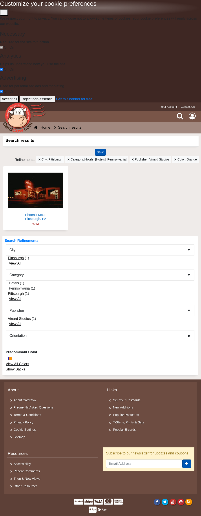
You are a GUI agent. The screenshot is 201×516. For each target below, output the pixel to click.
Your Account (169, 106)
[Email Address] (144, 463)
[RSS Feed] (189, 502)
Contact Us (188, 106)
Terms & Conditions (27, 415)
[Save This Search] (100, 152)
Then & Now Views (27, 478)
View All (15, 263)
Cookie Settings (25, 429)
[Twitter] (165, 502)
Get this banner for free (74, 99)
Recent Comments (27, 471)
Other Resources (26, 486)
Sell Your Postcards (127, 400)
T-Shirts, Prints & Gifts (128, 422)
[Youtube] (173, 502)
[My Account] (192, 116)
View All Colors (17, 364)
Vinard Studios (19, 319)
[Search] (180, 116)
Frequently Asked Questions (33, 407)
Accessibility (22, 464)
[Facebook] (157, 502)
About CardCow (25, 400)
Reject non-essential (37, 99)
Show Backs (15, 369)
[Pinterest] (181, 502)
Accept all (9, 99)
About (13, 390)
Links (112, 390)
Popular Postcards (126, 415)
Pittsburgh (16, 258)
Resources (18, 453)
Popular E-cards (124, 429)
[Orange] (10, 358)
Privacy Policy (23, 422)
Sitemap (19, 437)
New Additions (123, 407)
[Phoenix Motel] (35, 195)
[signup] (186, 463)
